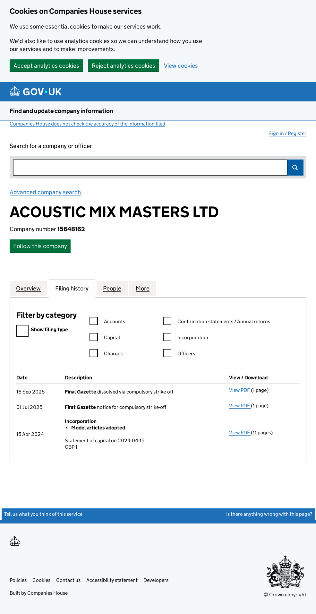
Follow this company (40, 246)
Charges (106, 354)
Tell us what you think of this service (43, 514)
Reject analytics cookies (123, 65)
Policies (18, 580)
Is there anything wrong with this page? (269, 514)
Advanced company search (45, 192)
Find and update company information (61, 111)
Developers (155, 580)
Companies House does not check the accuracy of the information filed (87, 124)
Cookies (41, 580)
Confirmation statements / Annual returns (216, 322)
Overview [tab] (28, 288)
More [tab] (142, 288)
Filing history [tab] (72, 288)
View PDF (240, 390)
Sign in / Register (287, 133)
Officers (179, 354)
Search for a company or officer (51, 146)
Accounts (107, 322)
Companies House (47, 593)
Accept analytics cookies (46, 65)
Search (295, 168)
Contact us (68, 580)
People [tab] (112, 288)
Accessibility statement (112, 580)
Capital (105, 338)
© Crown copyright (285, 595)
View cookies (181, 66)
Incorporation (185, 338)
